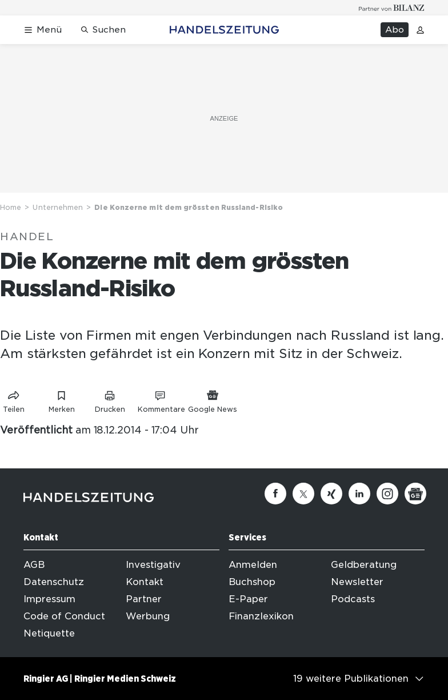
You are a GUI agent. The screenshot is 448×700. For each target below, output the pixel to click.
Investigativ (153, 564)
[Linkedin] (359, 493)
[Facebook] (275, 493)
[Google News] (415, 493)
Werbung (148, 616)
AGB (34, 564)
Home (10, 207)
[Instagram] (387, 493)
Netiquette (49, 633)
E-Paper (248, 599)
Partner (144, 599)
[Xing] (331, 493)
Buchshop (252, 581)
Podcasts (353, 599)
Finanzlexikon (261, 616)
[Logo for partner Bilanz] (392, 8)
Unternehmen (58, 207)
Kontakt (144, 581)
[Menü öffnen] (42, 30)
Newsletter (357, 581)
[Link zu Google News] (212, 399)
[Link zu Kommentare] (161, 399)
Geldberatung (364, 564)
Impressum (49, 599)
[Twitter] (303, 493)
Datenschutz (53, 581)
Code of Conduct (64, 616)
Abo (394, 30)
